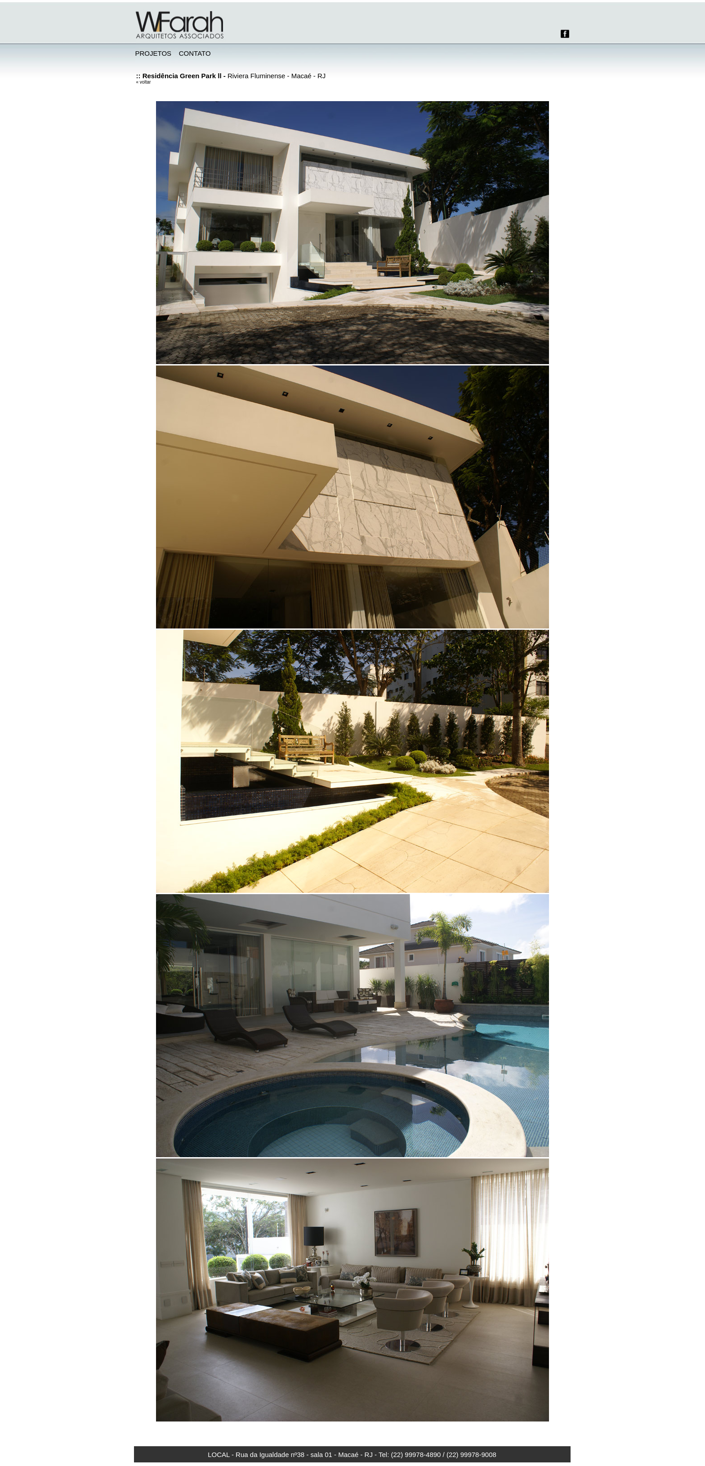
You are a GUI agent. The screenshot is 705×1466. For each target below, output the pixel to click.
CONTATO (195, 53)
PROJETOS (153, 53)
